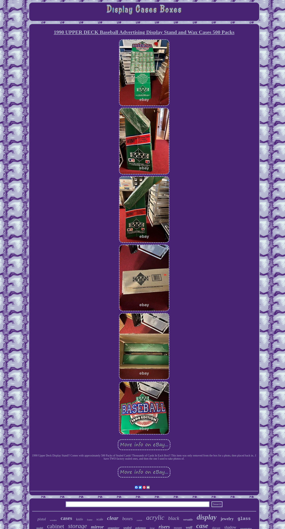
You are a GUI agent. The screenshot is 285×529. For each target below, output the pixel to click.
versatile (188, 519)
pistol (41, 519)
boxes (127, 518)
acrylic (155, 517)
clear (113, 518)
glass (244, 518)
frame (90, 519)
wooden (53, 520)
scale (99, 519)
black (173, 518)
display (207, 517)
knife (79, 519)
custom (139, 520)
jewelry (227, 518)
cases (66, 518)
